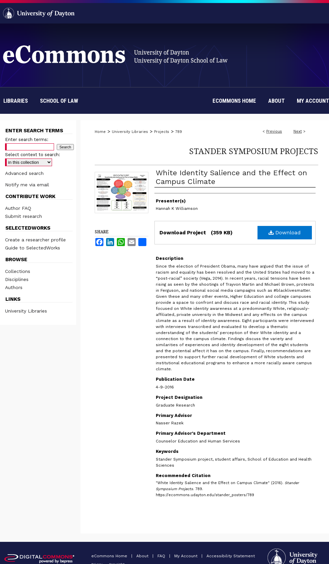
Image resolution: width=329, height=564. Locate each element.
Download (285, 232)
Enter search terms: (26, 139)
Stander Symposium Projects (253, 150)
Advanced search (24, 173)
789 (178, 132)
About (143, 556)
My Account (186, 556)
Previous (274, 131)
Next (297, 131)
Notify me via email (27, 184)
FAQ (162, 556)
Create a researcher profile (35, 239)
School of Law (59, 100)
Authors (13, 287)
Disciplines (17, 279)
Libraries (15, 100)
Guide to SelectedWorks (32, 247)
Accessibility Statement (230, 556)
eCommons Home (110, 556)
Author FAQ (18, 208)
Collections (17, 271)
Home (100, 132)
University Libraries (130, 132)
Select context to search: (32, 154)
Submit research (23, 216)
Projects (161, 132)
